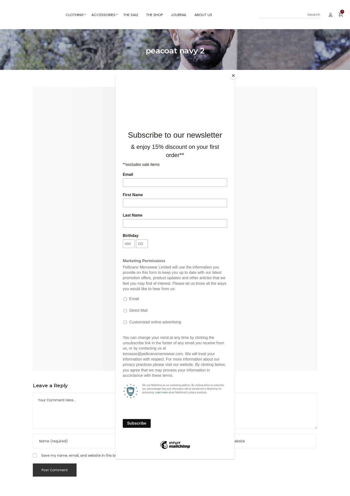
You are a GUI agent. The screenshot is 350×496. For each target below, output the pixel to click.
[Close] (233, 75)
